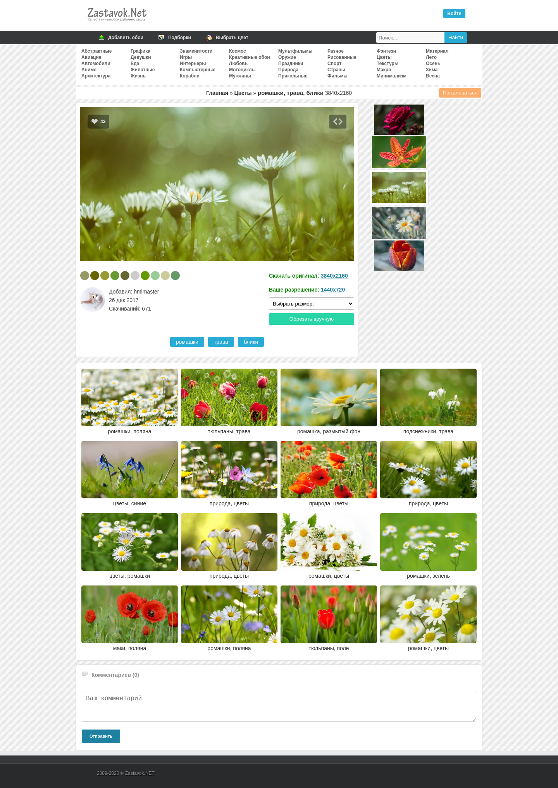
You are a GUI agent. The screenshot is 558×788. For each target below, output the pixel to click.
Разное (335, 51)
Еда (135, 63)
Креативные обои (249, 57)
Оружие (287, 57)
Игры (186, 57)
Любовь (238, 63)
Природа (288, 69)
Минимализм (391, 76)
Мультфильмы (295, 51)
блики (251, 342)
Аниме (88, 69)
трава (221, 342)
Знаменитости (196, 51)
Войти (454, 13)
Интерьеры (193, 63)
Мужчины (240, 76)
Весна (433, 76)
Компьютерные (197, 69)
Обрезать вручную (311, 319)
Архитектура (95, 76)
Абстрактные (96, 51)
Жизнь (138, 76)
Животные (143, 69)
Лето (431, 57)
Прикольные (292, 76)
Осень (433, 63)
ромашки (187, 342)
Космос (237, 51)
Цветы (384, 57)
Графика (140, 51)
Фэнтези (386, 51)
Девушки (141, 57)
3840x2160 (334, 276)
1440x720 (333, 290)
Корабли (190, 76)
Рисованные (341, 57)
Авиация (91, 57)
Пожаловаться (460, 93)
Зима (431, 69)
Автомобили (95, 63)
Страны (336, 69)
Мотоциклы (242, 69)
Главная (217, 93)
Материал (437, 51)
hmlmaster (146, 291)
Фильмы (337, 76)
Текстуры (387, 63)
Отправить (101, 736)
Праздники (290, 63)
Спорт (334, 63)
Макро (384, 69)
